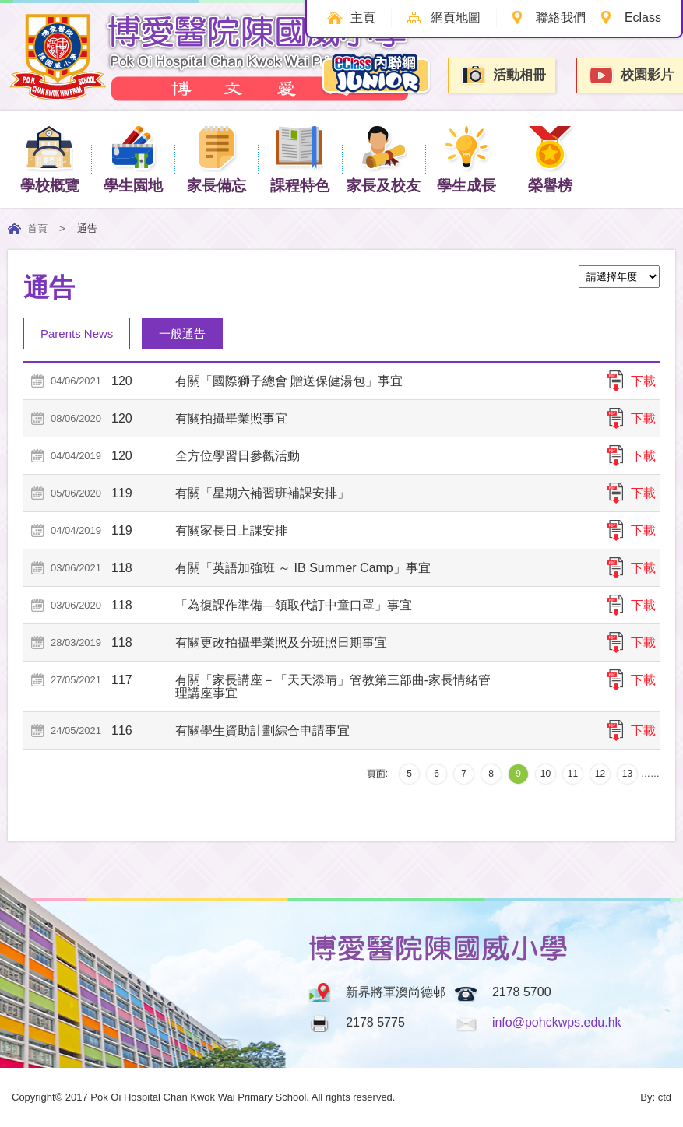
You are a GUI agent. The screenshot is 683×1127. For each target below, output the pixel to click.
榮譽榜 (550, 158)
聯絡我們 (561, 17)
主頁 (362, 17)
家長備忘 (216, 158)
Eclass (643, 17)
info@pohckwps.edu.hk (556, 1022)
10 (545, 773)
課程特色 (299, 158)
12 (600, 773)
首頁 (37, 228)
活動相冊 (503, 75)
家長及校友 (384, 158)
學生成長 (466, 158)
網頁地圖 (456, 17)
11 (573, 773)
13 (627, 773)
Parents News (76, 333)
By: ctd (655, 1097)
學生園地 (133, 158)
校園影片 (631, 75)
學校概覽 (49, 158)
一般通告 (182, 333)
